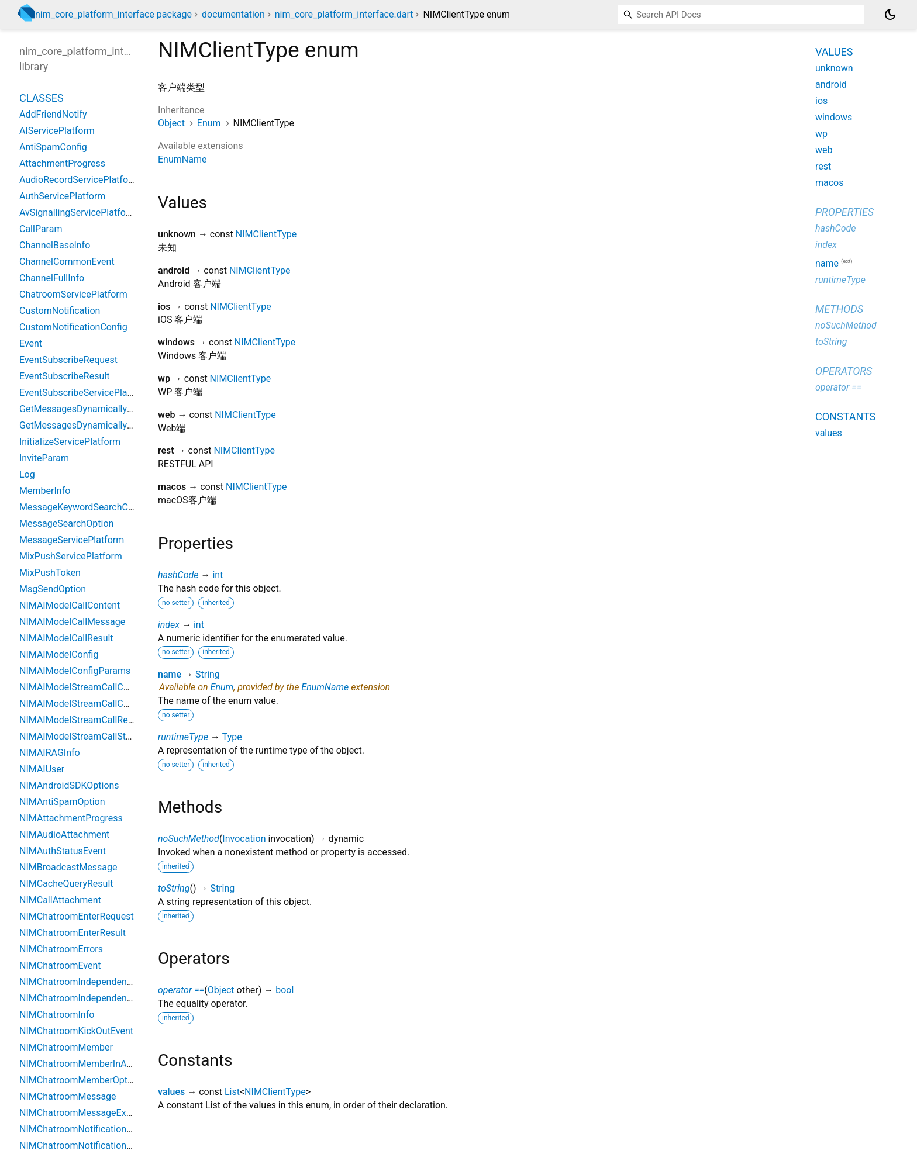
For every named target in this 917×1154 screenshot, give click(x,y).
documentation (233, 14)
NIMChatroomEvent (60, 965)
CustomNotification (59, 310)
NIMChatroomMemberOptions (82, 1080)
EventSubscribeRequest (68, 359)
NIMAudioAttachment (64, 834)
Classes (41, 98)
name (169, 674)
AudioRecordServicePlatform (79, 179)
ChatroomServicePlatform (73, 294)
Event (30, 343)
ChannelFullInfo (51, 278)
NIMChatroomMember (66, 1047)
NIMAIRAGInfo (49, 752)
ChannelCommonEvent (67, 261)
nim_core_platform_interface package (113, 14)
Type (232, 736)
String (207, 674)
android (831, 84)
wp (821, 133)
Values (834, 52)
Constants (845, 416)
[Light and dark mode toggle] (890, 14)
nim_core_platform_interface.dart (344, 14)
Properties (844, 212)
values (171, 1091)
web (824, 150)
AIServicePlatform (57, 130)
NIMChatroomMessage (67, 1096)
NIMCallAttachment (60, 900)
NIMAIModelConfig (58, 654)
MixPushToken (50, 572)
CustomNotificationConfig (73, 327)
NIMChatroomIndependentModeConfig (100, 981)
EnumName (182, 159)
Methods (839, 309)
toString (173, 888)
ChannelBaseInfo (54, 245)
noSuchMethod (188, 838)
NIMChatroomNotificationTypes (85, 1145)
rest (823, 166)
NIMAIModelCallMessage (72, 621)
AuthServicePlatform (62, 196)
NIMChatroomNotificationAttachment (97, 1129)
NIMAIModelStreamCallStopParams (93, 736)
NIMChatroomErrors (61, 949)
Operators (843, 371)
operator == (181, 990)
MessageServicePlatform (71, 539)
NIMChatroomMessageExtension (88, 1112)
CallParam (40, 228)
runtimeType (183, 736)
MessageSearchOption (66, 523)
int (217, 575)
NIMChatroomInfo (56, 1014)
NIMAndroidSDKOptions (69, 785)
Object (171, 123)
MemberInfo (44, 490)
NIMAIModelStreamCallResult (81, 719)
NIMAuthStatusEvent (62, 850)
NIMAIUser (41, 769)
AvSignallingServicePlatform (78, 212)
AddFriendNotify (53, 114)
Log (27, 474)
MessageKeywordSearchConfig (84, 507)
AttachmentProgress (62, 163)
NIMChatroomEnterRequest (76, 916)
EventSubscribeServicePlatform (84, 392)
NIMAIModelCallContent (69, 605)
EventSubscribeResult (64, 376)
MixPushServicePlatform (70, 556)
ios (821, 100)
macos (829, 182)
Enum (209, 123)
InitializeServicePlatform (69, 441)
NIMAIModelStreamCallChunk (81, 687)
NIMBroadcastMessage (68, 867)
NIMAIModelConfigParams (74, 670)
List (232, 1091)
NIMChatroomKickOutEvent (76, 1030)
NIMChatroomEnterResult (72, 932)
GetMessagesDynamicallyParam (86, 408)
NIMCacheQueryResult (66, 883)
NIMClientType (266, 234)
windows (833, 117)
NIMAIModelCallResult (66, 638)
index (169, 624)
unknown (834, 68)
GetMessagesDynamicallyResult (86, 425)
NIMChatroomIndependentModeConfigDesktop (117, 998)
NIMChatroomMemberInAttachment (94, 1063)
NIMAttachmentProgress (71, 818)
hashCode (178, 575)
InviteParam (44, 458)
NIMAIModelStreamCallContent (84, 703)
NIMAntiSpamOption (62, 801)
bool (284, 990)
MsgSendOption (52, 589)
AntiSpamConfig (53, 147)
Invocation (244, 838)
